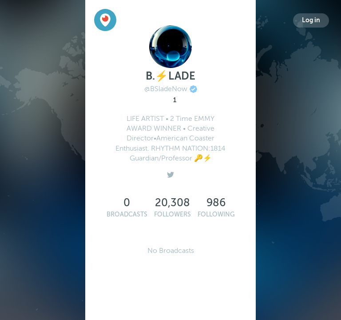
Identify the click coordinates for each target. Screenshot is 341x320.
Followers (172, 214)
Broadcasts (127, 214)
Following (216, 214)
